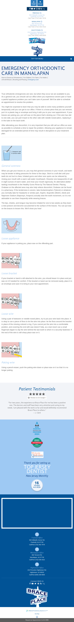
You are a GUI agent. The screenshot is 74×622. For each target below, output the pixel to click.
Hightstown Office (37, 568)
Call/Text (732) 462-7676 (37, 18)
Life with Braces (7, 80)
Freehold (36, 13)
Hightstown (36, 30)
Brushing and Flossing (20, 80)
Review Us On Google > (37, 398)
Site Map (37, 614)
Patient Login (34, 4)
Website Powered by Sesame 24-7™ (37, 611)
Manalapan (36, 22)
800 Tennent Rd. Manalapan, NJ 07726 (37, 24)
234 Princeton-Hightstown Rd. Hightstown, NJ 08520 (37, 33)
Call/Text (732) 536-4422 (37, 27)
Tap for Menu (37, 59)
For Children (27, 77)
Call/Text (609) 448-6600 (37, 35)
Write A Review (40, 4)
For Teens (36, 77)
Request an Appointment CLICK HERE (37, 620)
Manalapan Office (37, 553)
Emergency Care (33, 80)
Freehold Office (37, 538)
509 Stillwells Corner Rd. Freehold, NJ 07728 (37, 15)
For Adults (43, 77)
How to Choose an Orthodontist (12, 77)
